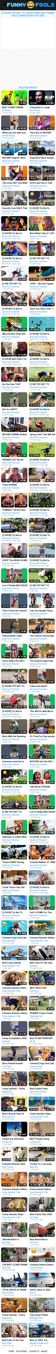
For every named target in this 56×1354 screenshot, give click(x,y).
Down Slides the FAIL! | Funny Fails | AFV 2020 (13, 661)
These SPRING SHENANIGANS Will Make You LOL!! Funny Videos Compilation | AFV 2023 (14, 485)
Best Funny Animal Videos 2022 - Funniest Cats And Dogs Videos (14, 963)
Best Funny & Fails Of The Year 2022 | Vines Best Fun (13, 1114)
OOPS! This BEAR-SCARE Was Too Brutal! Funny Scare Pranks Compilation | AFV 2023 (14, 560)
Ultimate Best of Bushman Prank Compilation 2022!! (11, 1239)
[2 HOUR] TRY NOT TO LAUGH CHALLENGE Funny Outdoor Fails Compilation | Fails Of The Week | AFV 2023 (13, 686)
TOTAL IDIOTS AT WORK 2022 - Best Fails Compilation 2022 (14, 1290)
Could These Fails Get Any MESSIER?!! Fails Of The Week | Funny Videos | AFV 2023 (15, 887)
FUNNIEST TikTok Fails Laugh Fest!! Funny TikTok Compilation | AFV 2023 (15, 510)
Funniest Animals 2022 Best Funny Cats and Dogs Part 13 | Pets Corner (13, 1164)
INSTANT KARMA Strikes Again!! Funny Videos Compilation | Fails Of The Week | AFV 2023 (14, 434)
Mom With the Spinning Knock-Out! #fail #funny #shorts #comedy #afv (14, 736)
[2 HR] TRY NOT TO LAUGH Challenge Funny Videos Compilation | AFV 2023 (14, 812)
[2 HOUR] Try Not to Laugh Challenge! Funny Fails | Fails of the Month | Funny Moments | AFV (14, 535)
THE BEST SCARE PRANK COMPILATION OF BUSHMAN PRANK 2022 (14, 1265)
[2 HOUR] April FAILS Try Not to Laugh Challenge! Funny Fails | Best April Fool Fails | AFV (14, 359)
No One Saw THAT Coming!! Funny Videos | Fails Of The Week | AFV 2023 (14, 384)
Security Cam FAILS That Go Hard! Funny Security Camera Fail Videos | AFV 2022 (14, 208)
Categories (21, 1351)
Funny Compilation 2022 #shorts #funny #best (14, 1038)
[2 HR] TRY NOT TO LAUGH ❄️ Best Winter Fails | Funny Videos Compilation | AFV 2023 (14, 284)
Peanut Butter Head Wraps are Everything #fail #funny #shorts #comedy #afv (13, 636)
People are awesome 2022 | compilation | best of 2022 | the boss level (14, 1139)
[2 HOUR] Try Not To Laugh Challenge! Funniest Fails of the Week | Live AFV (12, 912)
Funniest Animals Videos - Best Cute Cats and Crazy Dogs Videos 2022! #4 (14, 1189)
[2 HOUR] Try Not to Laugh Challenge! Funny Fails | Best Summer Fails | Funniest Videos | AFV (14, 309)
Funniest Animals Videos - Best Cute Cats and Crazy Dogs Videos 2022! (14, 1013)
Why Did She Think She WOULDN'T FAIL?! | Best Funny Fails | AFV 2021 (14, 334)
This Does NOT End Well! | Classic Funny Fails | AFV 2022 (14, 183)
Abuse (44, 1351)
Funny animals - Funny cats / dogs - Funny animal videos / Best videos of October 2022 (14, 1089)
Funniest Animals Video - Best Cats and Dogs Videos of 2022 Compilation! (14, 988)
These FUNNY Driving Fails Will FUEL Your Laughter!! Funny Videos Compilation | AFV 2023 (14, 862)
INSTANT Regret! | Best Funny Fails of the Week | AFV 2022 (15, 158)
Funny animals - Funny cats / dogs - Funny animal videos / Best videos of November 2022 (13, 1315)
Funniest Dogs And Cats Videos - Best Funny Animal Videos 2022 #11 (14, 938)
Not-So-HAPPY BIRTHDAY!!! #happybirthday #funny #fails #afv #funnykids (14, 409)
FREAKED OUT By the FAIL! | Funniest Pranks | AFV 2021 (14, 460)
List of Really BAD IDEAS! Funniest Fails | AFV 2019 (15, 585)
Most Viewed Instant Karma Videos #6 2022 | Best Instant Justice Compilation (14, 1063)
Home (11, 1351)
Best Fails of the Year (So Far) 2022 (13, 1340)
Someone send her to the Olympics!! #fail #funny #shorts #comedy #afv (13, 761)
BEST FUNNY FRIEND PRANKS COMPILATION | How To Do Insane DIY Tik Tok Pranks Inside (14, 107)
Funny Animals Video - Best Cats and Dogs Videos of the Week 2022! (13, 1214)
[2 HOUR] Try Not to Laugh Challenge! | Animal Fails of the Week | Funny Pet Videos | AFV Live (14, 787)
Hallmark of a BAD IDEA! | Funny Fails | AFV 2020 (14, 837)
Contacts (34, 1351)
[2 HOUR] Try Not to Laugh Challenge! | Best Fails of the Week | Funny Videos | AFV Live (15, 258)
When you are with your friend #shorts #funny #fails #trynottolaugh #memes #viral (14, 133)
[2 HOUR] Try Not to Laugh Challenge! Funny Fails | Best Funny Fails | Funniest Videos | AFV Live (14, 233)
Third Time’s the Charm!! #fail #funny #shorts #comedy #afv (14, 611)
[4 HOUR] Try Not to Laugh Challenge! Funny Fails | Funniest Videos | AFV (14, 711)
